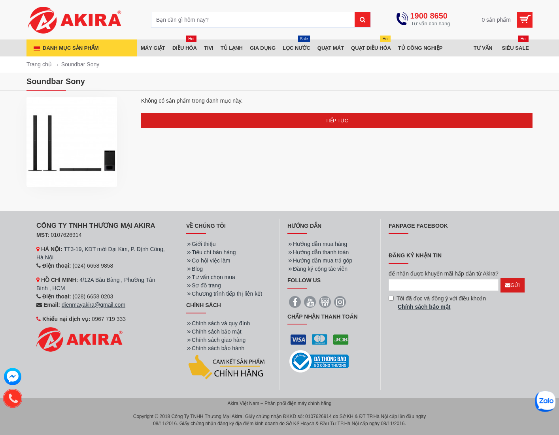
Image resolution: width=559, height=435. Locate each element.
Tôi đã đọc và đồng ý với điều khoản (437, 303)
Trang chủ (39, 64)
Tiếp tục (336, 121)
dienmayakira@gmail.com (93, 305)
